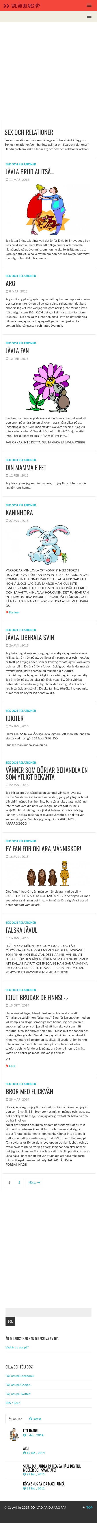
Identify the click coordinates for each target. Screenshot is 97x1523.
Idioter (15, 718)
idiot (12, 1066)
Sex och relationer (21, 164)
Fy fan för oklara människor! (43, 848)
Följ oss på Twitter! (18, 1394)
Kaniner (14, 612)
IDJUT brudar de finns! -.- (37, 997)
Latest (35, 1419)
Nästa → (34, 1182)
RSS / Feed (13, 1403)
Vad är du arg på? (17, 1347)
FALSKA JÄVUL (21, 930)
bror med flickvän (29, 1091)
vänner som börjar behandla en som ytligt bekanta (47, 773)
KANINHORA (19, 512)
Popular (15, 1419)
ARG (10, 283)
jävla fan (17, 350)
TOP (87, 1507)
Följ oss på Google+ (19, 1385)
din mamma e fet (26, 467)
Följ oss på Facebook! (20, 1376)
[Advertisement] (48, 71)
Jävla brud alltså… (30, 171)
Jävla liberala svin (30, 637)
